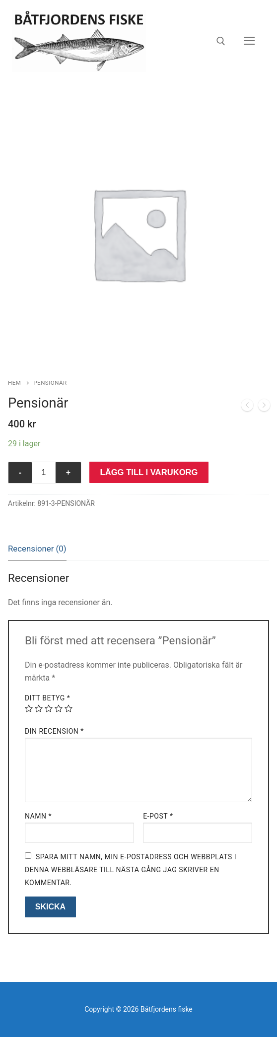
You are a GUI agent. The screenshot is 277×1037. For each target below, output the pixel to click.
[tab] (37, 549)
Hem (14, 382)
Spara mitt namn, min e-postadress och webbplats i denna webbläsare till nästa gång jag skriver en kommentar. (130, 870)
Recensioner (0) (37, 548)
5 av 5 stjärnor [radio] (68, 708)
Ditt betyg (47, 698)
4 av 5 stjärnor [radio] (59, 708)
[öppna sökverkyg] (220, 41)
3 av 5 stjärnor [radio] (49, 708)
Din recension (54, 731)
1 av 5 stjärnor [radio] (29, 708)
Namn (38, 816)
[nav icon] (249, 41)
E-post (158, 816)
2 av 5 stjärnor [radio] (39, 708)
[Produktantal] (44, 472)
